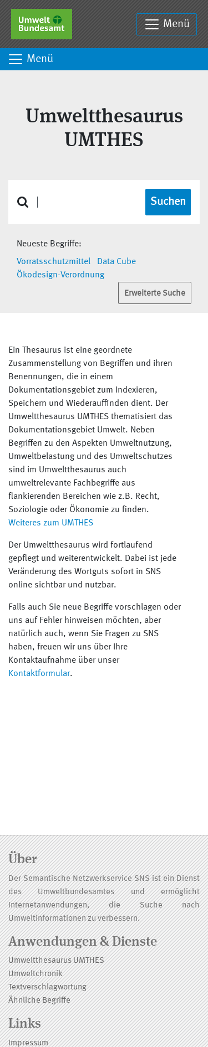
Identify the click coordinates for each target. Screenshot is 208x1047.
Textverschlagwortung (47, 987)
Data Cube (116, 261)
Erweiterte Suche (154, 294)
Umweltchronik (35, 974)
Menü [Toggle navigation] (167, 24)
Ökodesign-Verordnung (60, 275)
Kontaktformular (39, 673)
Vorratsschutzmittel (53, 261)
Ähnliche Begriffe (39, 1001)
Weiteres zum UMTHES (50, 523)
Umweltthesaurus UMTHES (56, 961)
